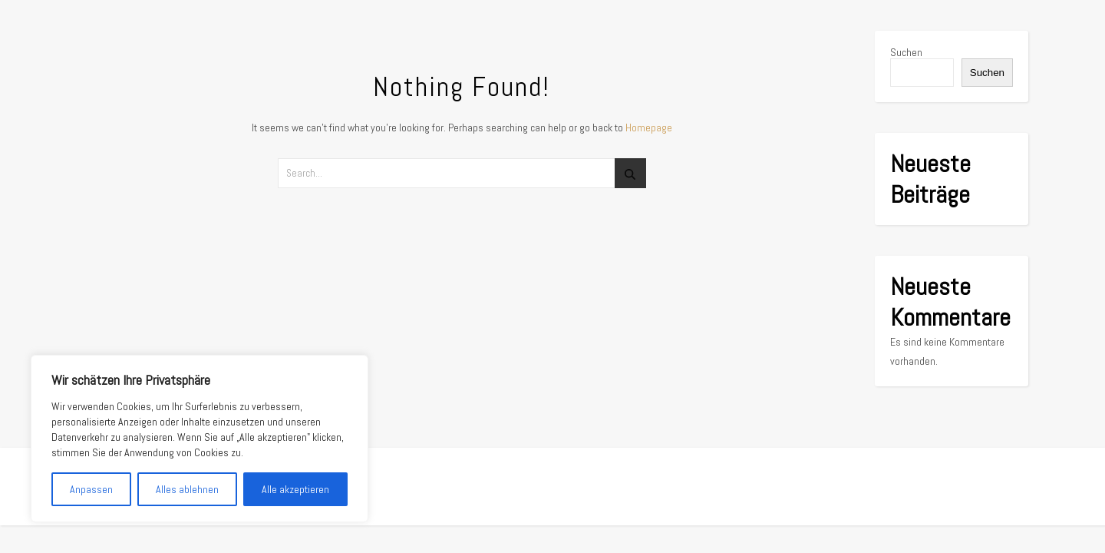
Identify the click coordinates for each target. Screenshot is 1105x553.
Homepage (648, 127)
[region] (199, 438)
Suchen (906, 52)
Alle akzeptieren (295, 489)
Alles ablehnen (187, 489)
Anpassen (91, 489)
